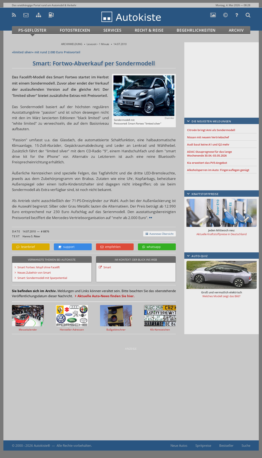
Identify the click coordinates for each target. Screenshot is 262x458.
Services (112, 30)
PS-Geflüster (32, 30)
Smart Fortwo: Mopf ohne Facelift (38, 267)
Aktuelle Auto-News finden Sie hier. (106, 296)
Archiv (236, 30)
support (66, 247)
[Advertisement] (221, 73)
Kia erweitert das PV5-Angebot (207, 163)
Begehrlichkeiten (196, 30)
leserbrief (25, 247)
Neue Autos (178, 445)
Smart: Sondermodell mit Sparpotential (42, 278)
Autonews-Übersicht (159, 234)
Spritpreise (203, 445)
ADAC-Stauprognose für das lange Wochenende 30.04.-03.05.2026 (209, 153)
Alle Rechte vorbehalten (74, 445)
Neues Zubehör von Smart (34, 272)
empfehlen (110, 247)
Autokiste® (42, 445)
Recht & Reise (149, 30)
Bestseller (226, 445)
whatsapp (151, 247)
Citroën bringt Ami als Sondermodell (211, 130)
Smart (107, 267)
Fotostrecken (75, 30)
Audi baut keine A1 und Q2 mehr (208, 144)
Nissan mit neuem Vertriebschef (208, 137)
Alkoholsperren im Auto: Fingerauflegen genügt (218, 170)
